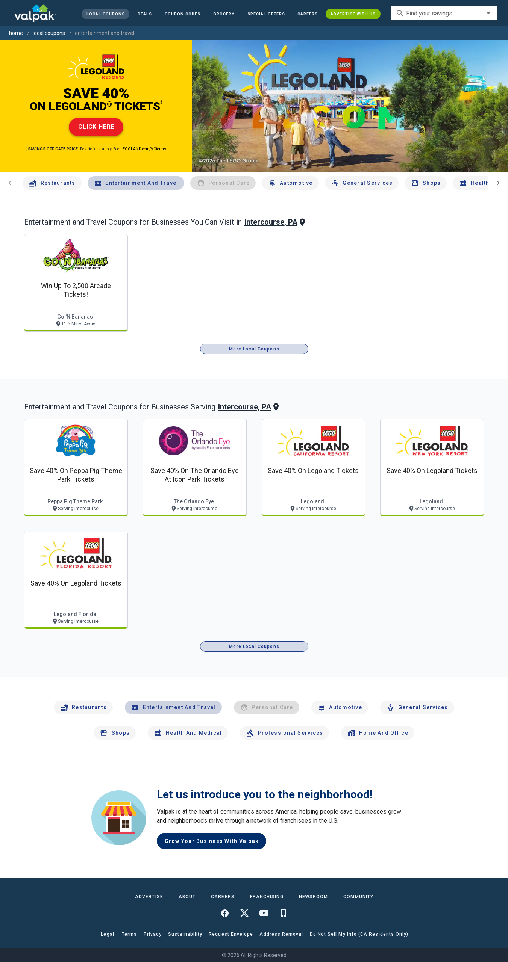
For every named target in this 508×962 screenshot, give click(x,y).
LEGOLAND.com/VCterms (143, 148)
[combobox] (444, 13)
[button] (266, 14)
